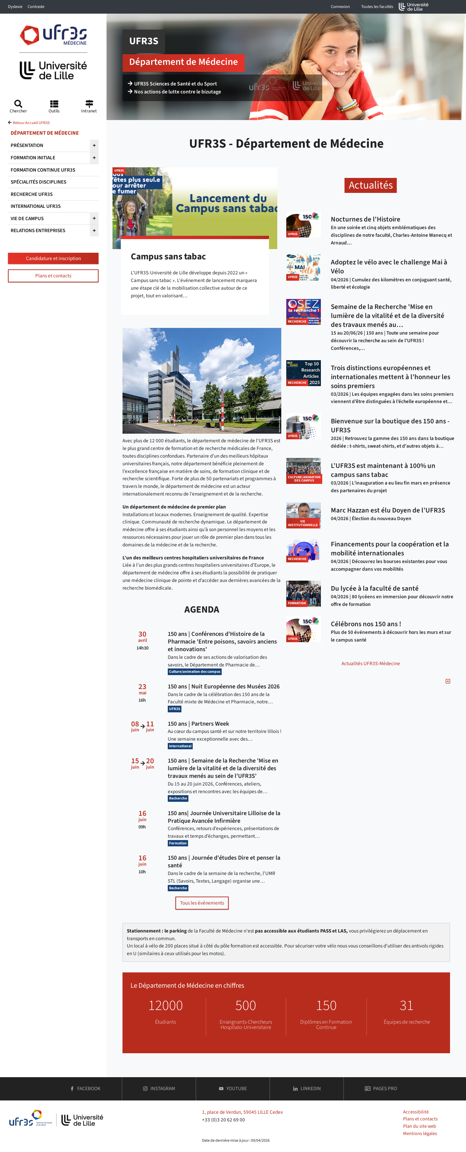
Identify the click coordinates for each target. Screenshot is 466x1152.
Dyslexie (15, 7)
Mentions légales (420, 1133)
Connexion (340, 7)
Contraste (36, 7)
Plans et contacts (53, 275)
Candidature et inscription (53, 258)
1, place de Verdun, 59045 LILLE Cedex (242, 1112)
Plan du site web (419, 1126)
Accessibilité (416, 1111)
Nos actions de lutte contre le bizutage (174, 91)
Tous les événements (202, 903)
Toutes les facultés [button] (377, 7)
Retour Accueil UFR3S (31, 123)
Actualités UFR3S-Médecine (371, 663)
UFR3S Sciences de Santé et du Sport (172, 83)
